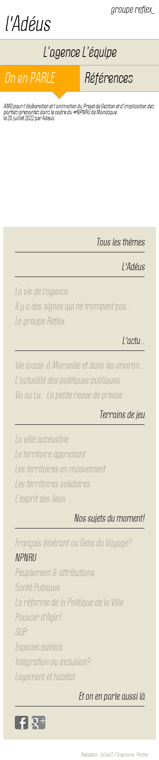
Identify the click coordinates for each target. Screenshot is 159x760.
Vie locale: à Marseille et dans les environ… (79, 365)
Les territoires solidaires (52, 484)
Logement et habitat (45, 677)
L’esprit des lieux (40, 499)
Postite (142, 755)
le (18, 118)
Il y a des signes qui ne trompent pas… (73, 306)
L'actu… (133, 341)
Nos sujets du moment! (109, 518)
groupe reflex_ (133, 9)
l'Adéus (27, 24)
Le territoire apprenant (50, 454)
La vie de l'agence (41, 291)
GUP (20, 632)
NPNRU (25, 558)
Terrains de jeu (122, 415)
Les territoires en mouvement (60, 469)
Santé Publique (37, 587)
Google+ (38, 722)
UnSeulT (106, 755)
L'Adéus (133, 267)
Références (108, 78)
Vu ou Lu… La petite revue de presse (68, 395)
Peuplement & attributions (54, 573)
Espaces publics (38, 647)
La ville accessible (41, 439)
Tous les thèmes (120, 242)
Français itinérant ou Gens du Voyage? (73, 543)
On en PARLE (29, 78)
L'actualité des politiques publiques (67, 380)
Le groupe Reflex (39, 321)
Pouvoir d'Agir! (38, 617)
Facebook (21, 722)
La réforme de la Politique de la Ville (69, 602)
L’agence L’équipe (79, 52)
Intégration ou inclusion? (52, 662)
